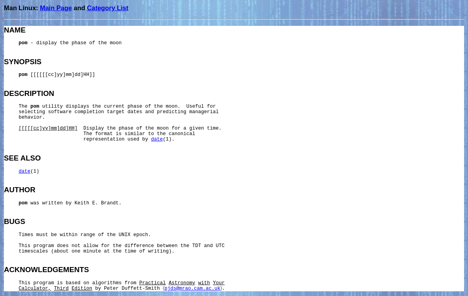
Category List (107, 7)
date (157, 139)
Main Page (56, 7)
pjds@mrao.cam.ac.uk (192, 288)
